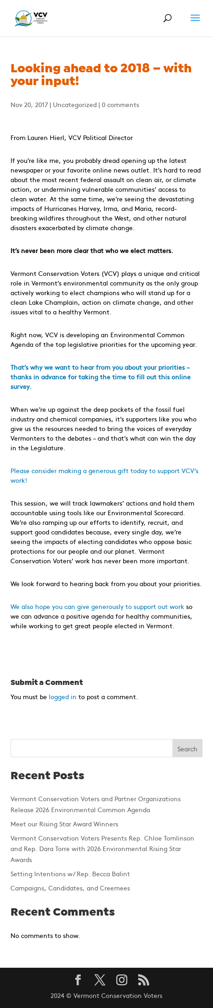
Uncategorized (75, 104)
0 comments (120, 104)
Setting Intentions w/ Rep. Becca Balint (70, 873)
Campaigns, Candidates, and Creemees (70, 887)
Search (187, 748)
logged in (63, 696)
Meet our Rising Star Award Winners (64, 823)
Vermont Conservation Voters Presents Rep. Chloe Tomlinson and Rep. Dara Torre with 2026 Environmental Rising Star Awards (102, 848)
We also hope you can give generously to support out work (97, 606)
